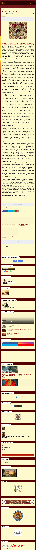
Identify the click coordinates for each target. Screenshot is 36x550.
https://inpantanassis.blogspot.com (12, 200)
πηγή (3, 197)
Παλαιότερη (32, 254)
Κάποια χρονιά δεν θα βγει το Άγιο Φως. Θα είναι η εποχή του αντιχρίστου (16, 437)
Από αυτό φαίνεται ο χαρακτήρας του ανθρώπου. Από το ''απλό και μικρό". (19, 329)
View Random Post (18, 261)
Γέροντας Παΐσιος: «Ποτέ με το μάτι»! (13, 333)
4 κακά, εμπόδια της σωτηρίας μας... (8, 224)
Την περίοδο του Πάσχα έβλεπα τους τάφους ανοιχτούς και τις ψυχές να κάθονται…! (9, 375)
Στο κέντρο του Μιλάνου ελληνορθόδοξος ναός (14, 325)
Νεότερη (3, 254)
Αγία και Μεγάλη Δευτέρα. (6, 386)
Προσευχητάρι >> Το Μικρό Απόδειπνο (11, 321)
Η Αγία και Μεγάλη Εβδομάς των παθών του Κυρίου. (26, 387)
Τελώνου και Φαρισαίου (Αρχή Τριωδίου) (9, 236)
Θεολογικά (7, 9)
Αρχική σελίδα (4, 9)
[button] (1, 3)
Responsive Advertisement (18, 18)
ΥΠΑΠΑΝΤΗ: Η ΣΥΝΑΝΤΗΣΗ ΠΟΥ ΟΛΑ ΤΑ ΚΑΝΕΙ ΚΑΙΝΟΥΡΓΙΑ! (26, 225)
